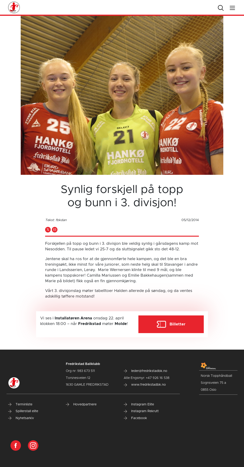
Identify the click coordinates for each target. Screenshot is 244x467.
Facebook (135, 418)
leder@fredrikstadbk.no (145, 371)
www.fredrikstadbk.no (145, 384)
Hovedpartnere (81, 404)
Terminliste (20, 404)
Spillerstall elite (23, 411)
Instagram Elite (139, 404)
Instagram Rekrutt (141, 411)
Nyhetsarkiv (21, 418)
